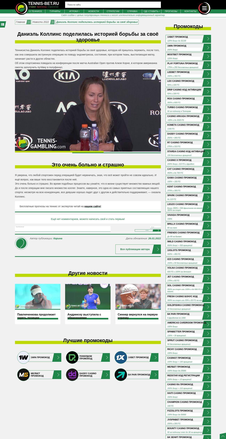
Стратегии (113, 11)
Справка (132, 11)
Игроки (73, 11)
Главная (20, 22)
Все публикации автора (135, 267)
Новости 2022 (41, 22)
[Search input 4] (113, 5)
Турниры (55, 11)
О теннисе (35, 11)
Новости (93, 11)
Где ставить (151, 11)
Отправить (135, 244)
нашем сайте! (92, 206)
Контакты (190, 11)
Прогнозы (171, 11)
